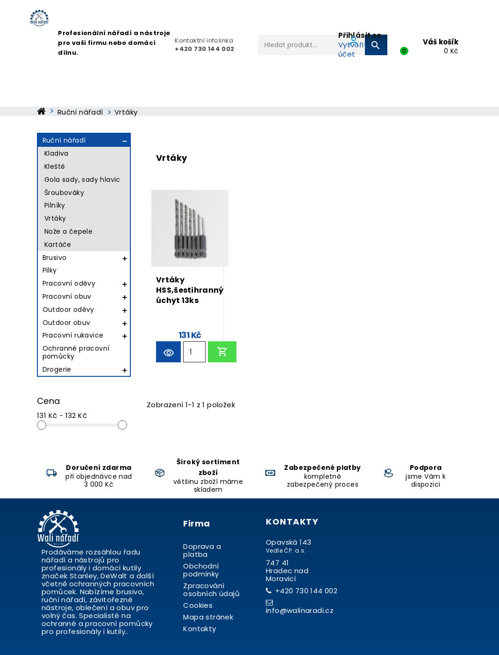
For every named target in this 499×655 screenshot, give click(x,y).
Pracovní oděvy (69, 283)
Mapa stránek (208, 617)
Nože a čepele (68, 231)
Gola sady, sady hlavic (82, 179)
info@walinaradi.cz (300, 610)
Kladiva (56, 153)
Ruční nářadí (64, 140)
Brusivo (55, 257)
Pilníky (54, 205)
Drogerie (57, 369)
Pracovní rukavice (73, 335)
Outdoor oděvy (68, 309)
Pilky (50, 270)
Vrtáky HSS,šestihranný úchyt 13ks (190, 288)
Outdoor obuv (67, 322)
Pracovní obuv (67, 296)
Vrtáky (55, 218)
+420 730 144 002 (306, 591)
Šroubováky (64, 192)
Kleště (54, 166)
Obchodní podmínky (201, 570)
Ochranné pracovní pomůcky (76, 352)
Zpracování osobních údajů (211, 589)
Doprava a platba (202, 550)
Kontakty (199, 628)
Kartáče (57, 244)
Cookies (198, 605)
